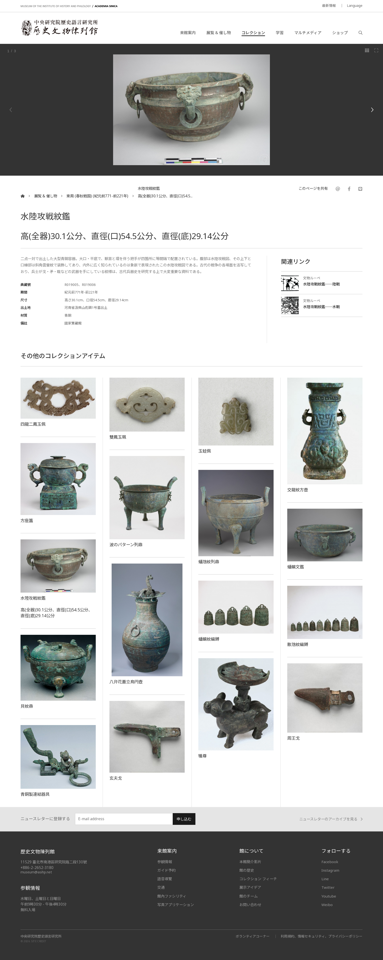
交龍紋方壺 (297, 490)
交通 (161, 887)
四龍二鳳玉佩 (33, 424)
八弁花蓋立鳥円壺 (126, 682)
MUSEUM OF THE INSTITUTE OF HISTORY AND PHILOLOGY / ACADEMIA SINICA (69, 6)
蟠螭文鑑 (295, 567)
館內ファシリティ (171, 896)
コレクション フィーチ (258, 878)
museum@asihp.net (36, 872)
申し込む (184, 819)
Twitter (328, 887)
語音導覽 (164, 878)
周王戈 (293, 738)
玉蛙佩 (204, 451)
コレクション (253, 32)
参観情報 (164, 861)
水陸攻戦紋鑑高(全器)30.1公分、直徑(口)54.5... (165, 192)
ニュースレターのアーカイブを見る (330, 819)
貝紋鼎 (27, 706)
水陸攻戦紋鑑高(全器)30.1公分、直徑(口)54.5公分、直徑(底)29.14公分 (56, 607)
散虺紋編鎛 (297, 644)
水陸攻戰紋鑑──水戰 (321, 306)
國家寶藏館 (73, 323)
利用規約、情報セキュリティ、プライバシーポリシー (321, 936)
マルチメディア (307, 32)
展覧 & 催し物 (218, 32)
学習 (280, 32)
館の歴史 (246, 870)
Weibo (327, 904)
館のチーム (248, 896)
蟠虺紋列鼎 (208, 562)
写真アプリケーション (175, 904)
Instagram (330, 870)
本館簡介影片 (250, 861)
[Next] (372, 110)
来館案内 (188, 32)
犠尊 (202, 756)
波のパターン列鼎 (125, 544)
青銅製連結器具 (35, 794)
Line (325, 878)
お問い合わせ (250, 904)
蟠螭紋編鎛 (208, 639)
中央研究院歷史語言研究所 (41, 936)
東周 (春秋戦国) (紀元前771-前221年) (97, 196)
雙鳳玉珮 (117, 437)
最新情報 (329, 5)
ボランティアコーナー (253, 936)
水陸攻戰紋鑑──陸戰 (321, 284)
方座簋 (27, 520)
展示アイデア (250, 887)
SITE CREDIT (38, 941)
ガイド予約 (166, 870)
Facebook (329, 861)
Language (354, 5)
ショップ (340, 32)
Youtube (328, 896)
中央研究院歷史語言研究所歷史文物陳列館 (59, 28)
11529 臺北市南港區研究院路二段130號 (54, 862)
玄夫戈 (115, 778)
